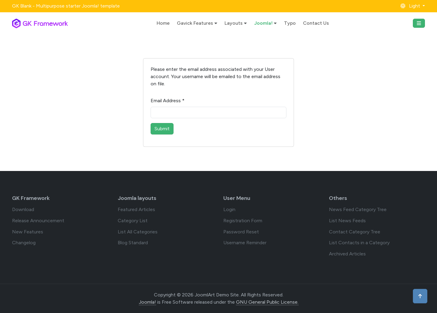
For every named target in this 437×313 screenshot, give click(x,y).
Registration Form (242, 220)
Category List (133, 220)
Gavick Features (195, 23)
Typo (290, 23)
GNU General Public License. (267, 302)
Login (229, 209)
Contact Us (316, 23)
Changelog (24, 242)
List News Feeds (347, 220)
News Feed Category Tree (358, 209)
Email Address (167, 100)
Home (163, 23)
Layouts (234, 23)
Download (23, 209)
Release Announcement (38, 220)
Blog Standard (133, 242)
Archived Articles (347, 254)
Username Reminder (244, 242)
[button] (412, 6)
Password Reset (241, 232)
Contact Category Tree (354, 232)
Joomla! (263, 23)
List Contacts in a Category (359, 242)
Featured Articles (136, 209)
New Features (27, 232)
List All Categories (138, 232)
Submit (162, 128)
